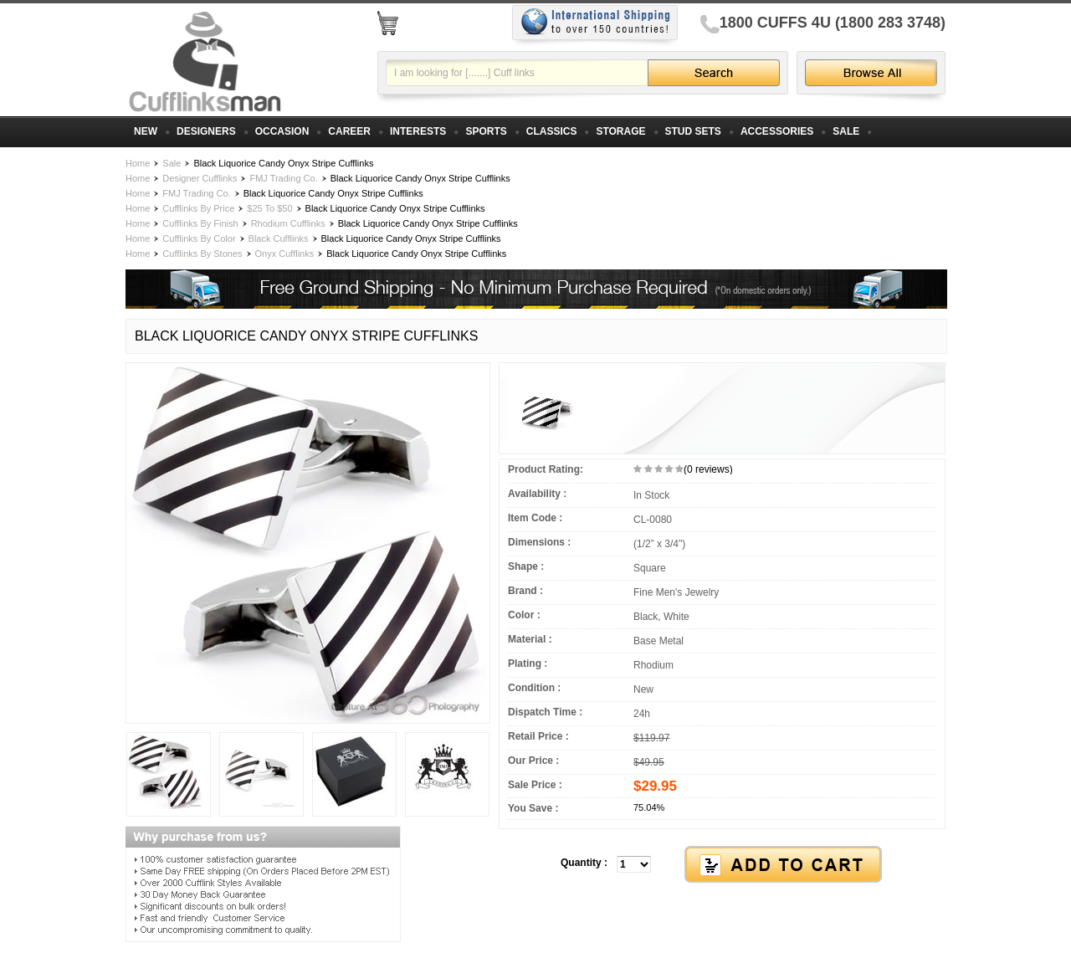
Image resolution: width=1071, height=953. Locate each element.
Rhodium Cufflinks (288, 223)
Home (138, 163)
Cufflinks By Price (198, 208)
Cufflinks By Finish (200, 223)
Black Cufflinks (279, 238)
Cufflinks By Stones (202, 253)
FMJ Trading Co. (283, 178)
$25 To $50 (269, 208)
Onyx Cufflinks (285, 253)
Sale (171, 163)
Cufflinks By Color (198, 238)
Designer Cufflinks (199, 178)
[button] (722, 865)
